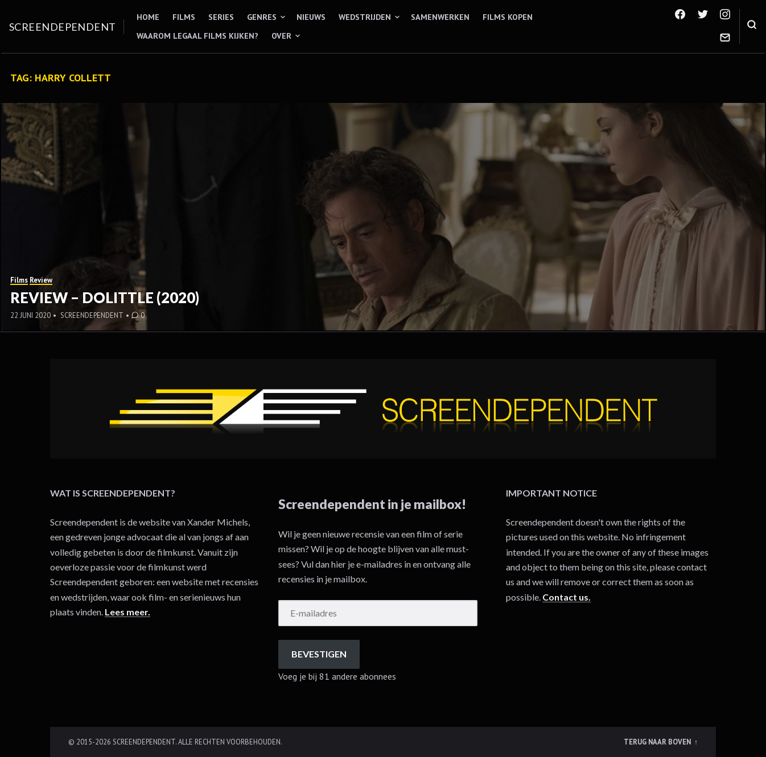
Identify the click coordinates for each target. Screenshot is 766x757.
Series (221, 17)
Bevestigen (319, 653)
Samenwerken (440, 17)
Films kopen (508, 17)
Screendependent (62, 26)
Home (148, 17)
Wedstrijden (365, 17)
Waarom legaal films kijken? (197, 36)
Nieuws (311, 17)
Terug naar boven (658, 741)
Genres (262, 17)
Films (183, 17)
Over (281, 36)
